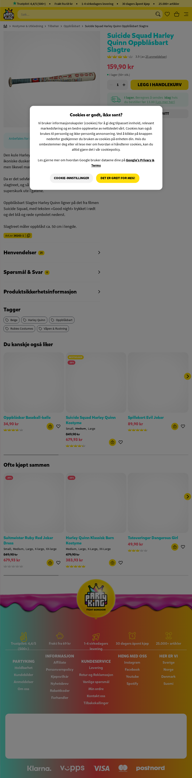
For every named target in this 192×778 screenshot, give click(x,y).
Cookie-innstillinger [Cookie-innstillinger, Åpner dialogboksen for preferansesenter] (71, 178)
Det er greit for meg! (118, 178)
